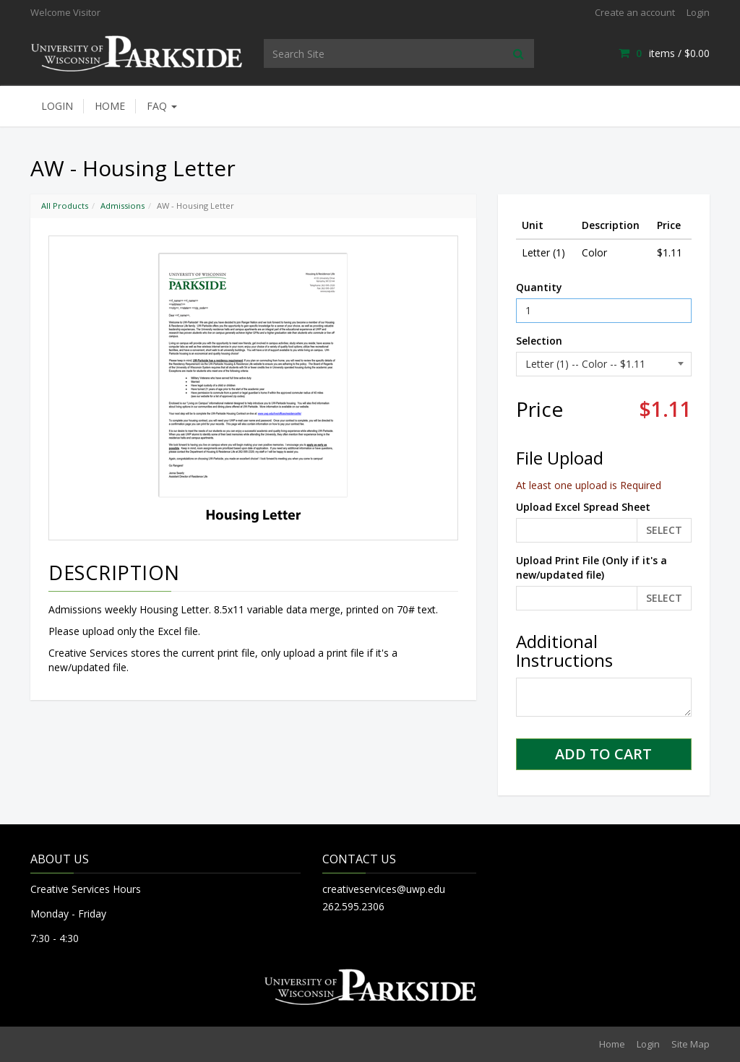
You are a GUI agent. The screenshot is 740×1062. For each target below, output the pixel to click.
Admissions (122, 205)
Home (110, 106)
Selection (539, 340)
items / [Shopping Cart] (664, 53)
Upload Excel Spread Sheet (583, 507)
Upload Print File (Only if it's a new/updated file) (591, 567)
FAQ (162, 106)
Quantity (539, 287)
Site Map (690, 1043)
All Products (64, 205)
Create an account (635, 12)
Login (698, 12)
